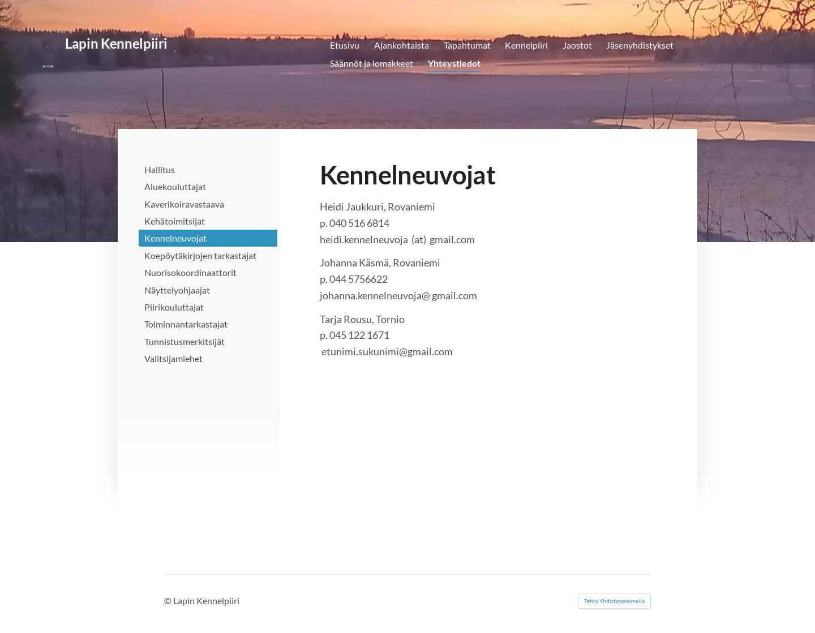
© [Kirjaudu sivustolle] (168, 600)
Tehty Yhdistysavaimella (614, 600)
